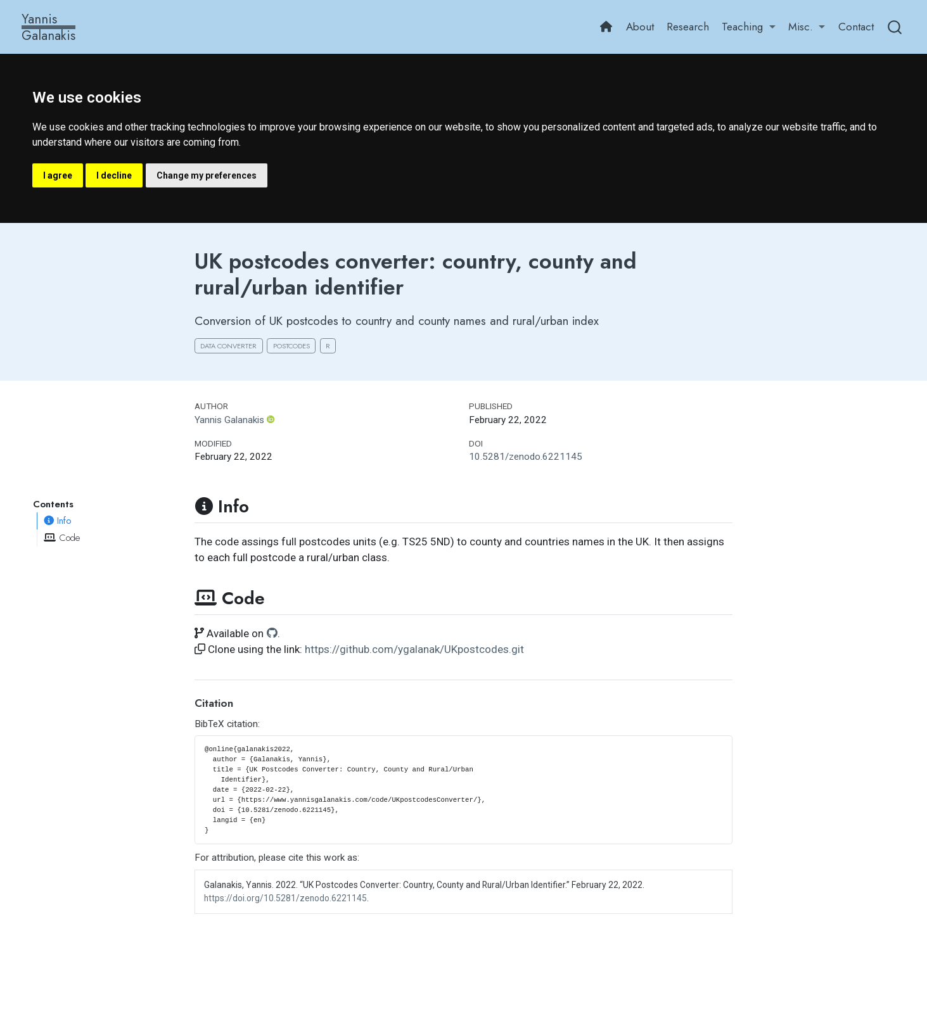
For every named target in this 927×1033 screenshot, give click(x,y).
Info (58, 521)
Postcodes (291, 346)
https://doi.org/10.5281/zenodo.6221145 (285, 898)
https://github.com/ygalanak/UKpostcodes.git (414, 649)
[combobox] (895, 27)
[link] (748, 27)
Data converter (228, 346)
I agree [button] (57, 175)
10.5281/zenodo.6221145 (525, 456)
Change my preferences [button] (207, 175)
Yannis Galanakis (229, 420)
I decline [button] (114, 175)
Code (62, 538)
